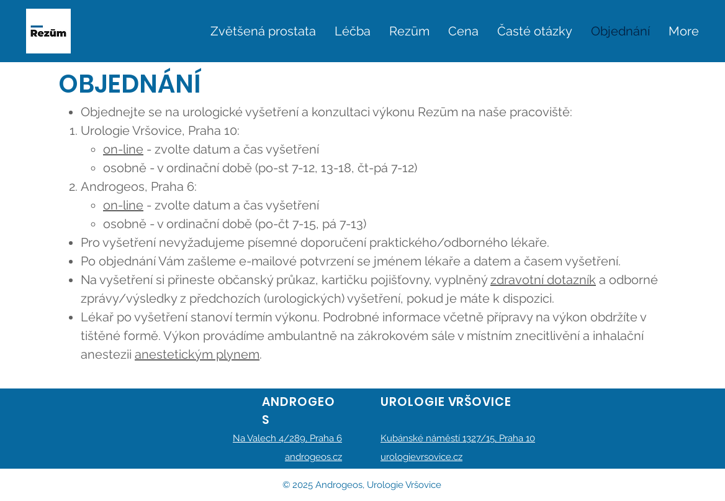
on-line (123, 149)
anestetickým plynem (197, 354)
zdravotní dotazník (543, 279)
